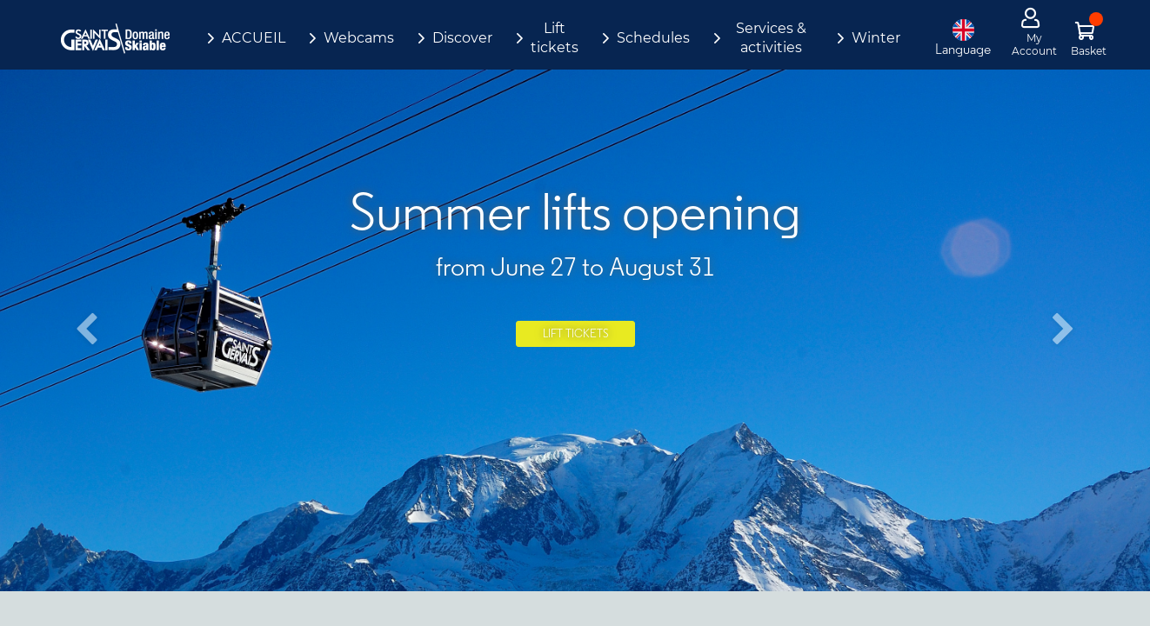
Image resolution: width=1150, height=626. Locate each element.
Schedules (653, 38)
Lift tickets (554, 38)
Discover (462, 38)
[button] (86, 330)
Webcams (359, 38)
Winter (876, 38)
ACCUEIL (253, 38)
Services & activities (771, 38)
